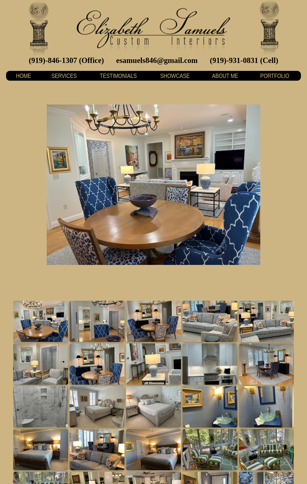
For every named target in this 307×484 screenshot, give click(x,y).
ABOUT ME (225, 75)
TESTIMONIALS (118, 75)
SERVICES (64, 75)
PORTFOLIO (274, 75)
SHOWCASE (175, 75)
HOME (23, 75)
